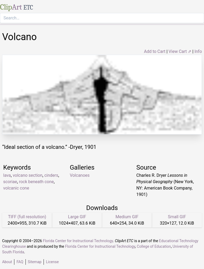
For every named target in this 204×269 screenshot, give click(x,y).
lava (7, 175)
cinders (51, 175)
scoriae (10, 181)
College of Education (154, 246)
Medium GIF (127, 216)
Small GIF (177, 216)
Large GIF (77, 216)
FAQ (19, 262)
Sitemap (34, 262)
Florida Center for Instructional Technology (78, 241)
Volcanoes (80, 175)
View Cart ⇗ (180, 51)
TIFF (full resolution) (27, 216)
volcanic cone (16, 188)
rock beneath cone (36, 181)
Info (198, 51)
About (7, 262)
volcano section (27, 175)
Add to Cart (154, 51)
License (52, 262)
